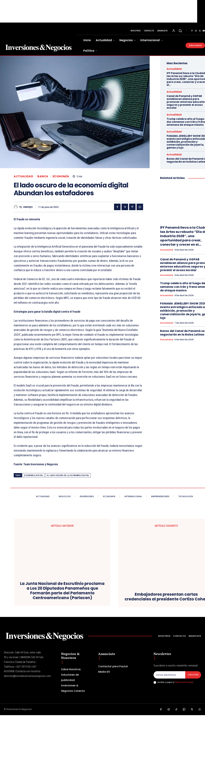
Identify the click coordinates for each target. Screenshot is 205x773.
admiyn (28, 207)
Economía (61, 176)
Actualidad (23, 176)
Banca (42, 176)
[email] (169, 733)
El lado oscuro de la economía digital (68, 475)
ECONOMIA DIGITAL (33, 475)
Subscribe (193, 732)
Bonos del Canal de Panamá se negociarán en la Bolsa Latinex (182, 332)
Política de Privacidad (184, 740)
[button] (180, 31)
